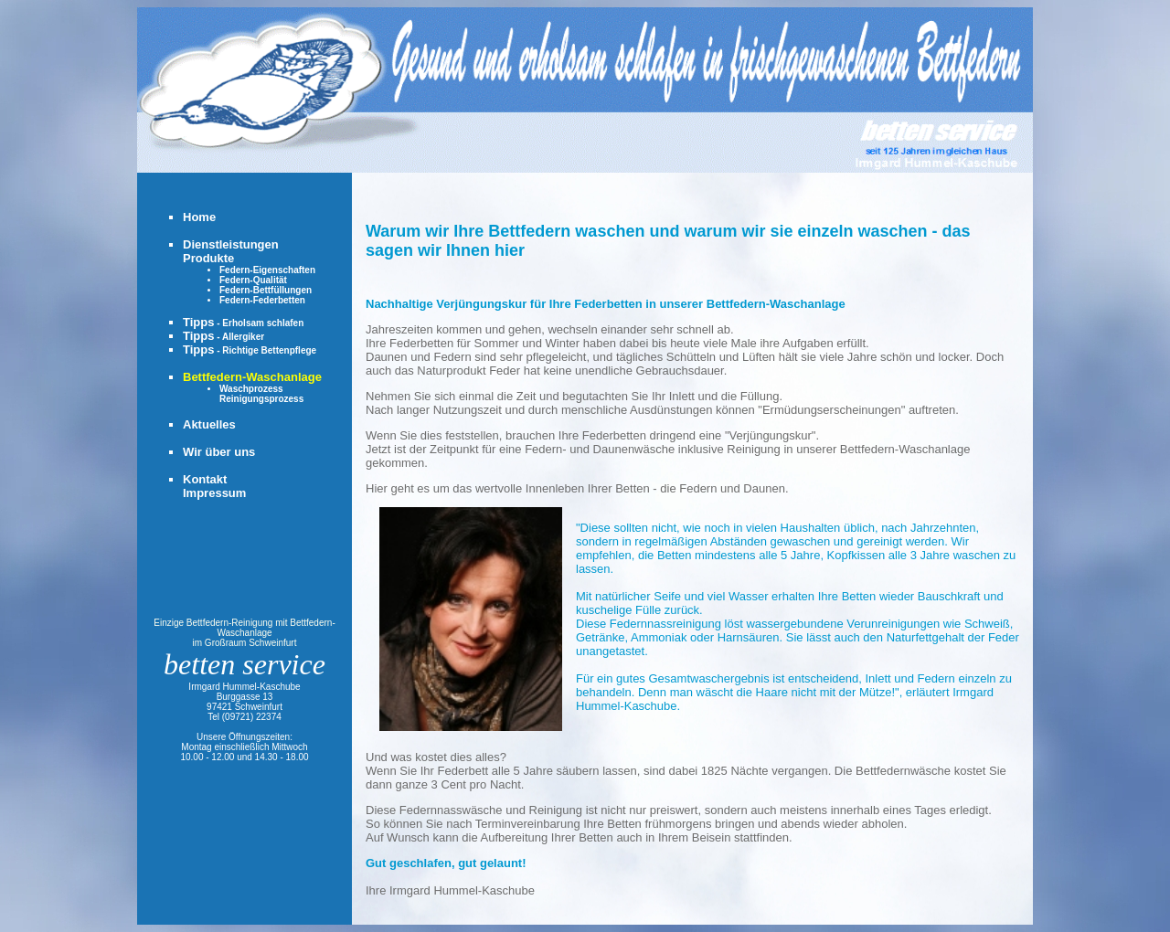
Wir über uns (219, 452)
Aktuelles (209, 424)
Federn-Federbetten (262, 300)
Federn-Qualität (253, 280)
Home (199, 217)
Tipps (243, 322)
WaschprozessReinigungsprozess (261, 394)
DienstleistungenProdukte (231, 251)
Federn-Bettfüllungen (265, 290)
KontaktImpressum (214, 486)
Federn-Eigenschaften (267, 270)
